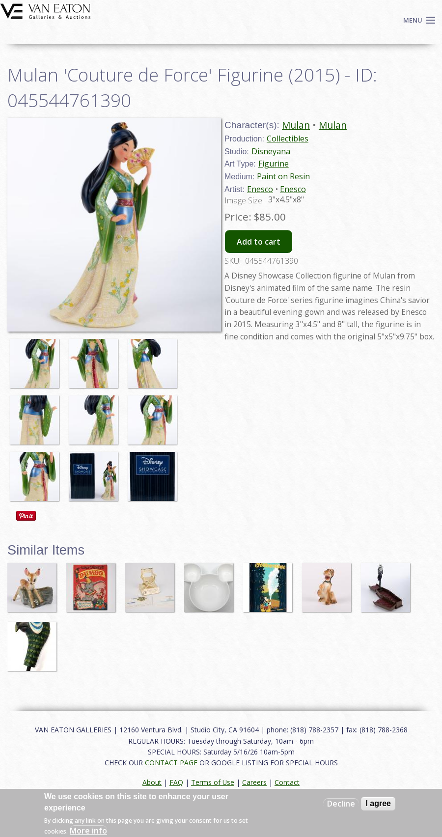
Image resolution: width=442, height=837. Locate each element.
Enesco (260, 189)
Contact (287, 782)
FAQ (176, 782)
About (152, 782)
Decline (341, 803)
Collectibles (287, 138)
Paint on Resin (283, 176)
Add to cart (258, 241)
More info (88, 830)
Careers (254, 782)
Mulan (296, 125)
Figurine (273, 163)
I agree (378, 803)
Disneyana (270, 151)
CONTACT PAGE (171, 762)
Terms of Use (212, 782)
